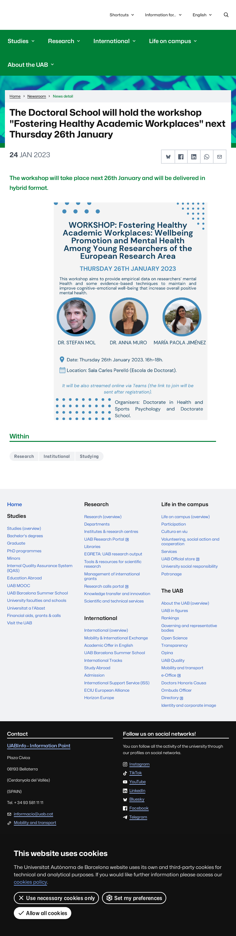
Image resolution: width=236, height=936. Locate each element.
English (202, 16)
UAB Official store (182, 560)
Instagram (139, 764)
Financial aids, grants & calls (34, 616)
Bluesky (136, 800)
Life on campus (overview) (185, 516)
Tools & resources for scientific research (112, 564)
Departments (97, 524)
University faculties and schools (36, 601)
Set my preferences (134, 898)
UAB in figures (174, 611)
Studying (90, 456)
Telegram (138, 818)
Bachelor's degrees (25, 536)
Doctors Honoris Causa (183, 683)
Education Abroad (24, 578)
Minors (13, 559)
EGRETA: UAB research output (113, 554)
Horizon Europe (99, 698)
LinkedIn (137, 791)
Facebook (139, 809)
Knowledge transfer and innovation (117, 594)
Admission (94, 675)
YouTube (137, 782)
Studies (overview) (24, 529)
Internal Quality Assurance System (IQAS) (40, 569)
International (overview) (106, 630)
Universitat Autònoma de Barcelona (36, 15)
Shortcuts (122, 15)
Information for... (164, 15)
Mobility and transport (182, 668)
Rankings (170, 618)
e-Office (172, 676)
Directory (173, 698)
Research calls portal (108, 587)
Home (15, 505)
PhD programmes (24, 551)
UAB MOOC (18, 586)
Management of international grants (112, 577)
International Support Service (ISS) (116, 683)
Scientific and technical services (114, 601)
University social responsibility (189, 566)
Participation (173, 524)
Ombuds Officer (176, 690)
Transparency (174, 645)
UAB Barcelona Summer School (37, 593)
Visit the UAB (19, 624)
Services (169, 551)
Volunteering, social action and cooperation (190, 542)
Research (24, 456)
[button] (168, 157)
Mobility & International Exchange (116, 638)
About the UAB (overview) (185, 603)
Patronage (171, 574)
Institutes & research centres (111, 532)
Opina (167, 653)
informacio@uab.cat (33, 814)
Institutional (58, 456)
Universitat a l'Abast (26, 608)
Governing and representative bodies (189, 628)
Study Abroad (97, 668)
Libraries (92, 547)
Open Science (174, 638)
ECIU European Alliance (106, 690)
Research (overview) (102, 516)
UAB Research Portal (108, 540)
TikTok (135, 773)
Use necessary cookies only (56, 898)
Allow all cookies (43, 913)
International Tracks (103, 660)
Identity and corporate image (188, 705)
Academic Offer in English (108, 645)
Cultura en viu (174, 532)
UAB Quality (172, 660)
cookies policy (30, 882)
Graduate (16, 544)
